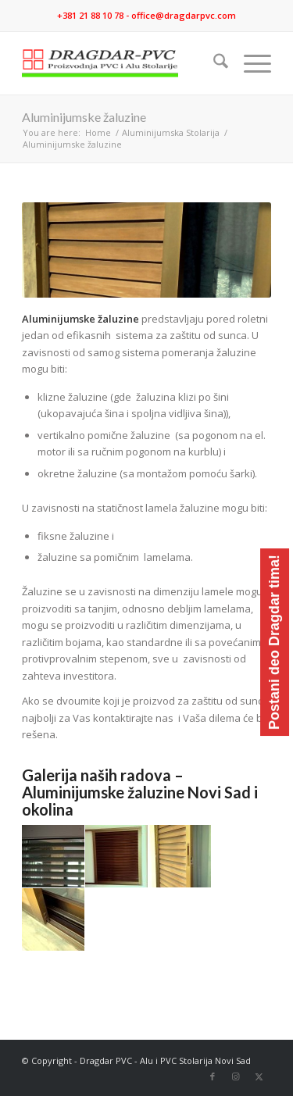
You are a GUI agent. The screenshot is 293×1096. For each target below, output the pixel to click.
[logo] (121, 63)
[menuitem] (213, 63)
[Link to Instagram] (236, 1076)
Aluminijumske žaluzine (84, 116)
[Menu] (249, 63)
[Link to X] (259, 1076)
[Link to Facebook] (212, 1076)
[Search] (213, 63)
